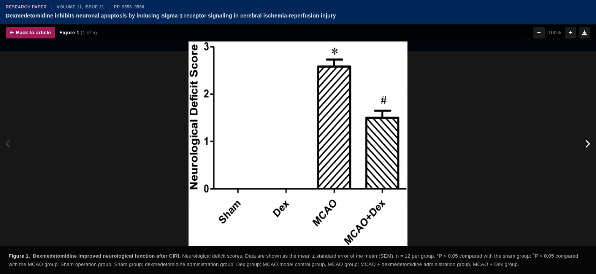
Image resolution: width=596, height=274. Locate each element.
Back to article (30, 32)
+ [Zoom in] (570, 32)
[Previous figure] (8, 143)
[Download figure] (584, 32)
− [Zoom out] (539, 32)
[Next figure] (587, 143)
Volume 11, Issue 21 (80, 7)
